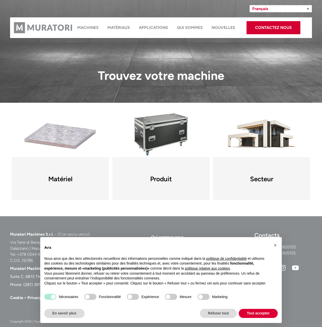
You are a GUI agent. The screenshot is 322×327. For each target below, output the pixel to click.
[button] (275, 245)
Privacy (34, 297)
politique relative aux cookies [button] (207, 268)
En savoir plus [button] (64, 313)
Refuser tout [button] (218, 313)
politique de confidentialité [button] (226, 259)
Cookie (16, 297)
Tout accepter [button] (258, 313)
